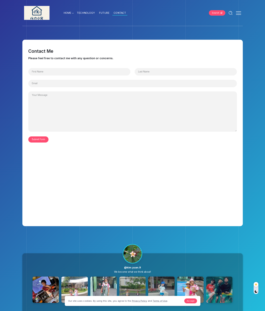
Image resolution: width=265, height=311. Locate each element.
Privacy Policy (139, 300)
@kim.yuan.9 (132, 267)
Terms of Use (160, 300)
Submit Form (38, 139)
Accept (190, 300)
